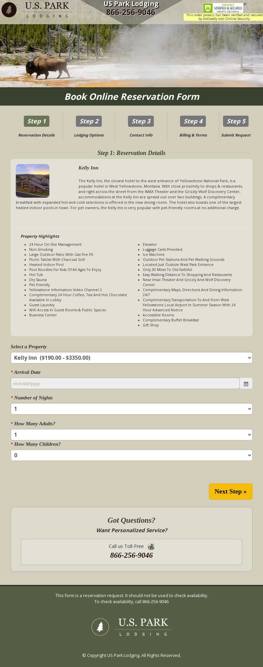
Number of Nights (32, 397)
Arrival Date (26, 372)
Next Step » (231, 491)
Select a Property (29, 346)
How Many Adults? (33, 423)
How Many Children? (36, 444)
